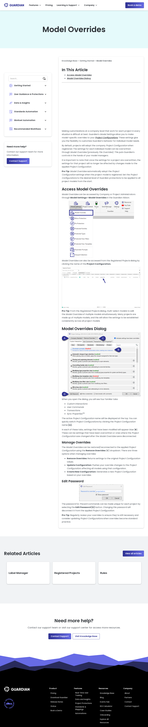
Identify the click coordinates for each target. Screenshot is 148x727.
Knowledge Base (69, 61)
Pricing (49, 5)
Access (79, 75)
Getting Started (87, 61)
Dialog (79, 78)
